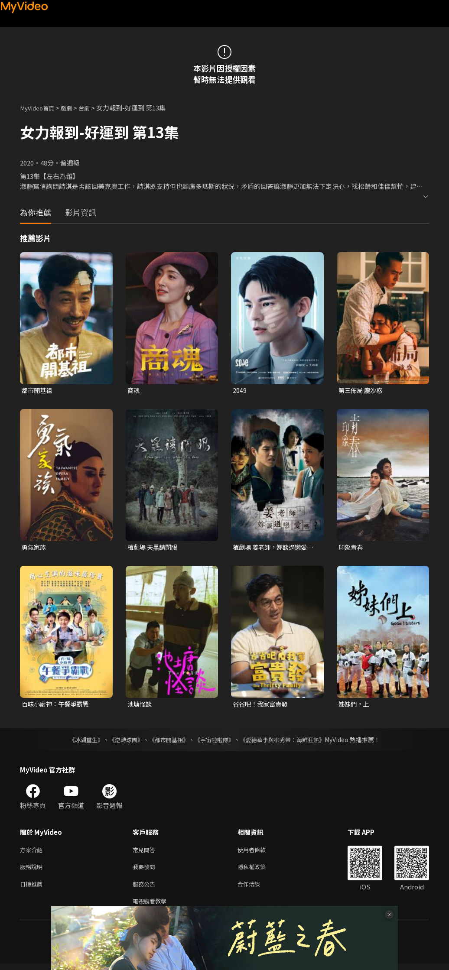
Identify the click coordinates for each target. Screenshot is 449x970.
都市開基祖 (38, 390)
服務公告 (146, 888)
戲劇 (72, 107)
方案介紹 (33, 851)
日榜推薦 (33, 888)
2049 (240, 390)
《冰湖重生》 (78, 741)
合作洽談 (256, 888)
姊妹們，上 (354, 705)
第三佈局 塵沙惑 (361, 390)
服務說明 (33, 870)
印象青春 (351, 547)
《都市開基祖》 (166, 741)
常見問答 (146, 851)
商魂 (133, 390)
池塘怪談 (140, 705)
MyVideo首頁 (39, 107)
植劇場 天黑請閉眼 (154, 547)
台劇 (91, 107)
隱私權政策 (259, 870)
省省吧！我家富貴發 (262, 705)
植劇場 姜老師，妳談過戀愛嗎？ (272, 548)
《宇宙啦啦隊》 (215, 741)
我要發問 (146, 870)
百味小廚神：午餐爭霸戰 (57, 705)
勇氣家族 (35, 547)
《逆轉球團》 (121, 741)
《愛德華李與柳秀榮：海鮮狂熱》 (287, 741)
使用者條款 (259, 851)
